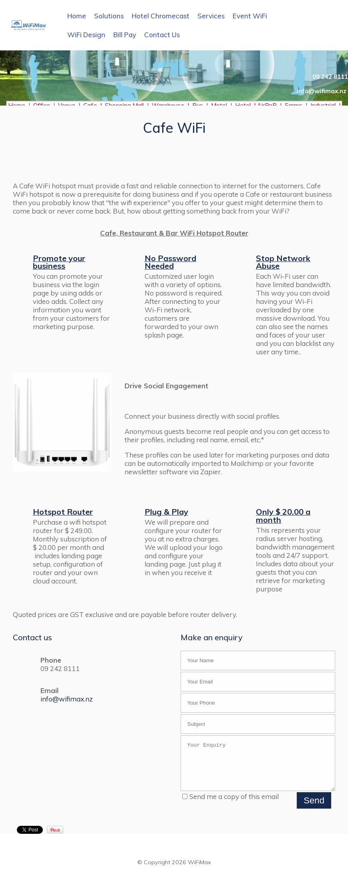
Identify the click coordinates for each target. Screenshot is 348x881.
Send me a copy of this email (230, 805)
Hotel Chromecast (160, 16)
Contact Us (162, 34)
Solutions (109, 16)
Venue (66, 105)
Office (43, 105)
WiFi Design (86, 34)
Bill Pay (124, 34)
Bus (197, 105)
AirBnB (267, 105)
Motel (219, 105)
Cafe (90, 105)
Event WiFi (250, 16)
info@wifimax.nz (66, 699)
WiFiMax (199, 870)
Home (76, 16)
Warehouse (168, 105)
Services (211, 16)
